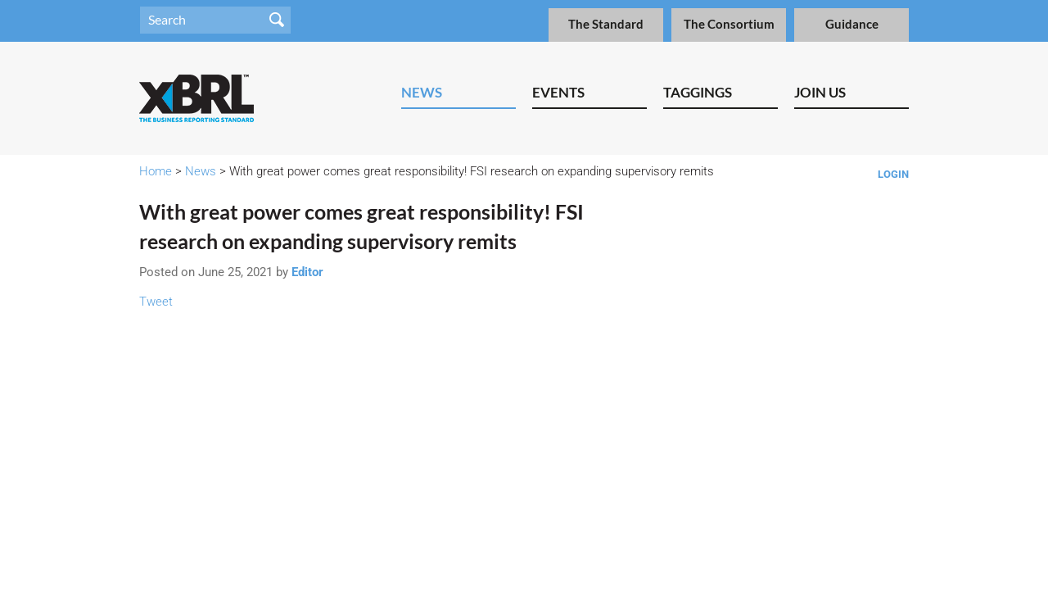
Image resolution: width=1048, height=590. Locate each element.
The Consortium (729, 24)
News (421, 92)
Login (893, 174)
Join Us (820, 92)
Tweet (156, 301)
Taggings (697, 92)
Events (558, 92)
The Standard (606, 24)
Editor (307, 272)
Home (155, 171)
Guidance (852, 24)
